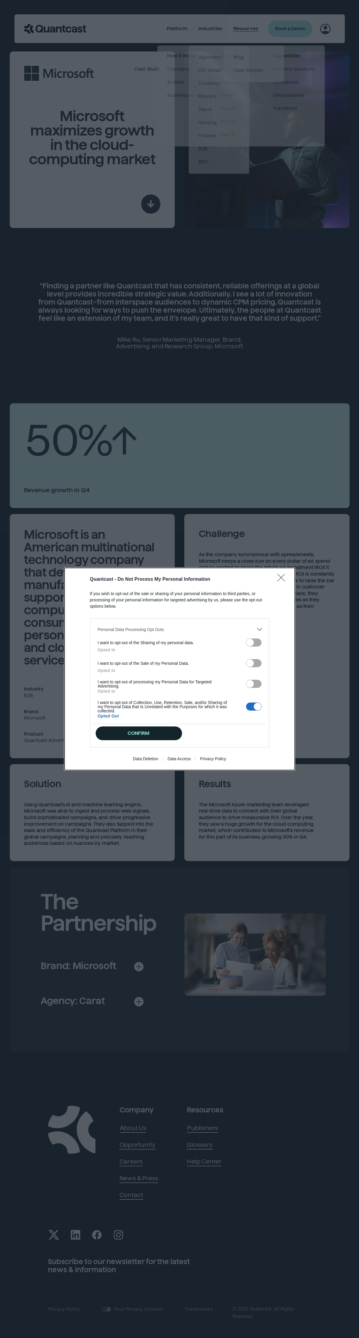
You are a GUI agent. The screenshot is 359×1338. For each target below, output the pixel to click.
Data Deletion (145, 758)
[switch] (254, 642)
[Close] (283, 579)
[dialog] (180, 669)
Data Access (179, 758)
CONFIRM (138, 733)
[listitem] (180, 629)
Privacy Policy (213, 758)
